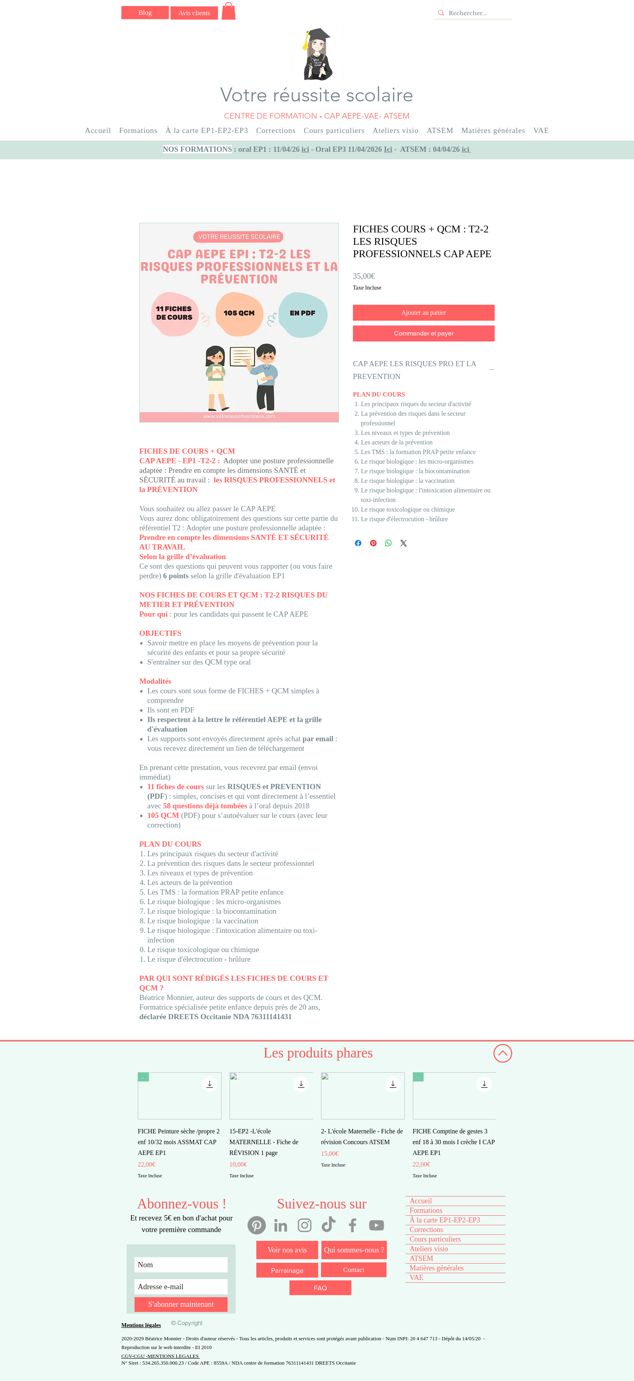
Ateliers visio (429, 1249)
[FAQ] (320, 1287)
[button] (228, 11)
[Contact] (353, 1269)
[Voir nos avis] (287, 1250)
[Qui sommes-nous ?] (354, 1250)
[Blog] (145, 12)
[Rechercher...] (472, 13)
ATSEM (421, 1258)
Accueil (421, 1201)
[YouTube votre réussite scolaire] (376, 1225)
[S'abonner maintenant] (181, 1304)
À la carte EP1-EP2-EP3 (445, 1220)
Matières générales (437, 1268)
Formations (426, 1210)
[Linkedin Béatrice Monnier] (280, 1225)
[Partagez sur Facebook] (358, 543)
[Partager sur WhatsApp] (388, 543)
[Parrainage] (287, 1270)
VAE (417, 1278)
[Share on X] (403, 543)
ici (305, 149)
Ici (388, 149)
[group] (317, 1126)
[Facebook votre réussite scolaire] (352, 1225)
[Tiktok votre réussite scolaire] (328, 1225)
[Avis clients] (194, 13)
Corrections (426, 1230)
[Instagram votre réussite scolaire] (304, 1225)
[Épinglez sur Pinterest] (373, 543)
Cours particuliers (435, 1239)
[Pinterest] (257, 1225)
